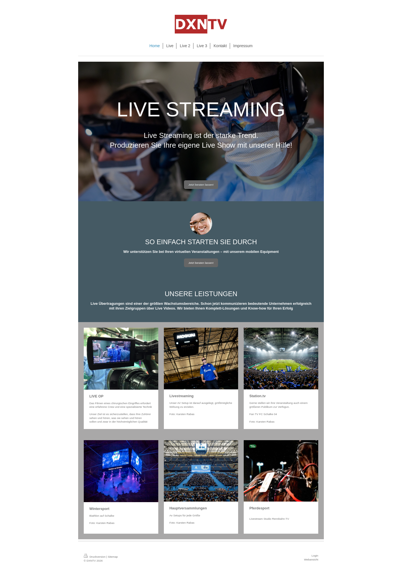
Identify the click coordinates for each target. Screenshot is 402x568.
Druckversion (95, 556)
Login (315, 555)
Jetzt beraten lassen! (201, 184)
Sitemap (113, 556)
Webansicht (311, 559)
